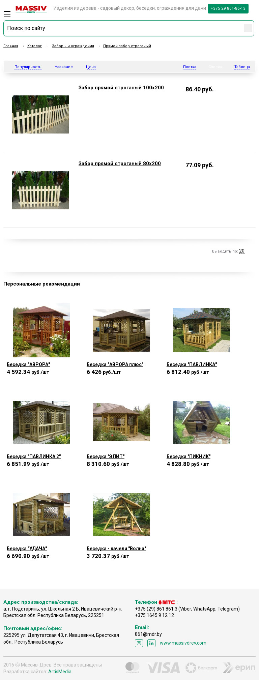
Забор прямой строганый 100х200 (121, 88)
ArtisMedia (59, 671)
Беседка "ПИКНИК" (188, 456)
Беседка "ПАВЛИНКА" (192, 364)
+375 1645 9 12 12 (154, 615)
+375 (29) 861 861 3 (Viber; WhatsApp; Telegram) (187, 609)
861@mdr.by (148, 634)
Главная (10, 46)
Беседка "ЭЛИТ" (105, 456)
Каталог (34, 46)
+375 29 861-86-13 (228, 8)
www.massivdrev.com (183, 643)
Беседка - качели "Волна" (116, 548)
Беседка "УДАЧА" (27, 548)
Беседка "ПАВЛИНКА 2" (34, 456)
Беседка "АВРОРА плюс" (115, 364)
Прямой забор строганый (127, 46)
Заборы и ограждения (73, 46)
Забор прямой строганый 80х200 (120, 163)
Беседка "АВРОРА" (28, 364)
